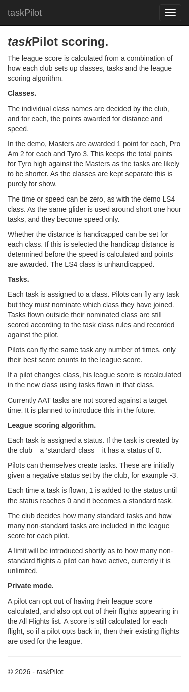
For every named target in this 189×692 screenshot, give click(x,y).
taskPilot (25, 13)
